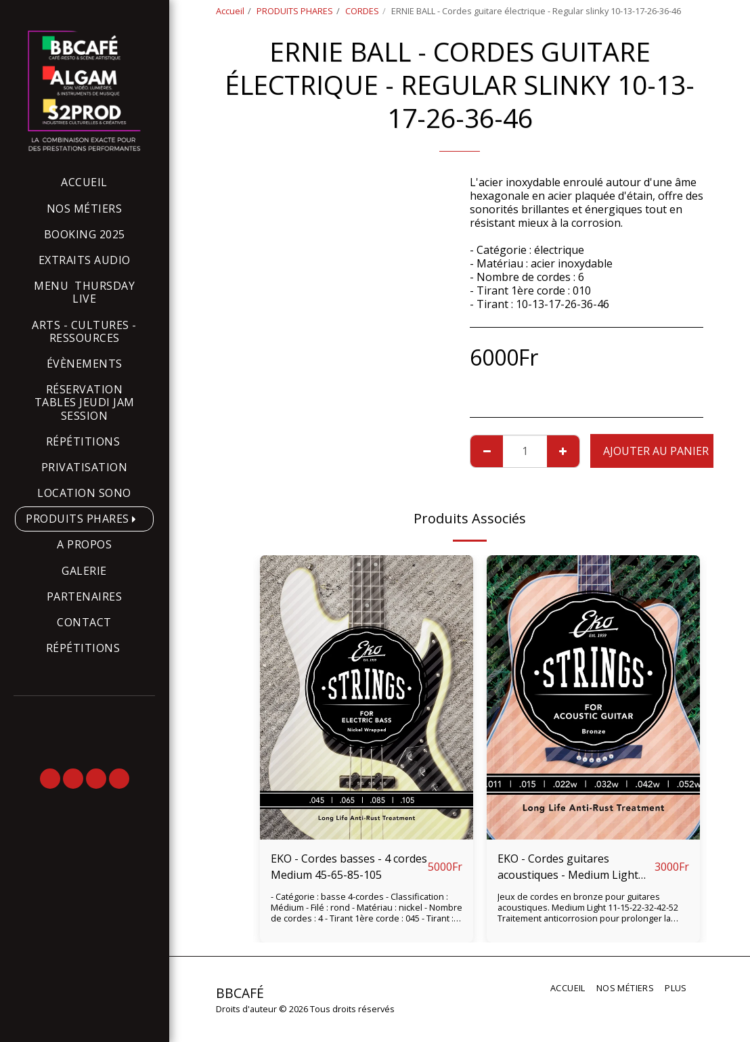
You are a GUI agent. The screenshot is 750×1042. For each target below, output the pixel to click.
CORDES (362, 11)
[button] (50, 778)
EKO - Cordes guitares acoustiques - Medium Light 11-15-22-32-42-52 (568, 867)
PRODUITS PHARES (295, 11)
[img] (366, 697)
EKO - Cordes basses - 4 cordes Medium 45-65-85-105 (349, 866)
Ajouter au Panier (656, 450)
